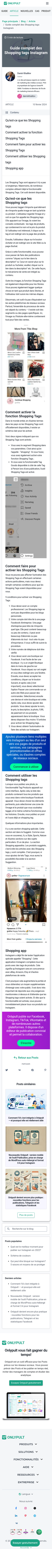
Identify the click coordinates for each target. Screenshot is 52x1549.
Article (14, 11)
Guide (4, 11)
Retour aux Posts (26, 1057)
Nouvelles (27, 11)
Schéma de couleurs (21, 1255)
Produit (46, 11)
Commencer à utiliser (26, 766)
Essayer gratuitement (25, 1542)
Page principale (10, 21)
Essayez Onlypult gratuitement (26, 1382)
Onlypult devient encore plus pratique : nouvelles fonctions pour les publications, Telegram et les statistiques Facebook (26, 1201)
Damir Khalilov (24, 73)
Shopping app (14, 168)
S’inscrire (26, 1043)
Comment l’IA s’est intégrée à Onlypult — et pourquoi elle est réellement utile (26, 1119)
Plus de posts (26, 1215)
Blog (23, 21)
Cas (37, 11)
